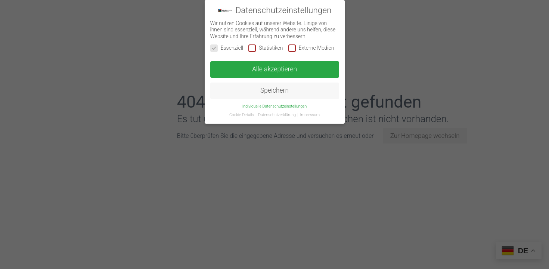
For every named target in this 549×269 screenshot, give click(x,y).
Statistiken (265, 48)
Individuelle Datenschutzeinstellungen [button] (274, 106)
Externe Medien (311, 48)
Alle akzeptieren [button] (274, 69)
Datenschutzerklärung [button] (277, 114)
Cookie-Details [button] (242, 114)
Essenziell (227, 48)
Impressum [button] (310, 114)
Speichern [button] (274, 90)
